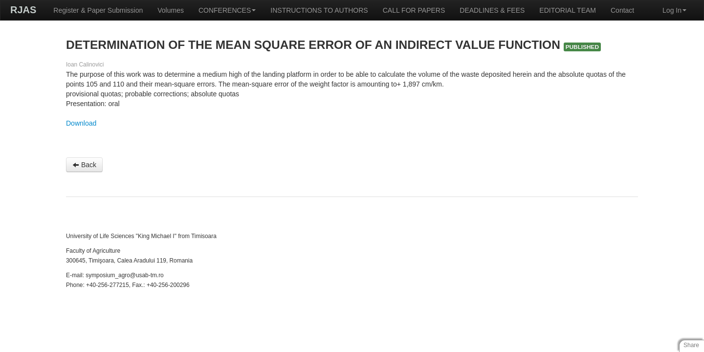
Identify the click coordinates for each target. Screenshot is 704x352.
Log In (674, 10)
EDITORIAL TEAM (567, 10)
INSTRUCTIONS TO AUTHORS (319, 10)
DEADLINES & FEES (492, 10)
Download (81, 123)
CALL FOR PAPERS (414, 10)
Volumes (170, 10)
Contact (622, 10)
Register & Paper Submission (98, 10)
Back (84, 165)
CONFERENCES (227, 10)
